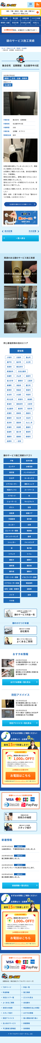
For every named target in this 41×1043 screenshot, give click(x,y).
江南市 (29, 381)
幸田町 (18, 427)
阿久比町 (10, 399)
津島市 (18, 385)
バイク (11, 595)
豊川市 (18, 432)
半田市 (28, 394)
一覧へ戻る (20, 238)
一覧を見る (20, 885)
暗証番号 (29, 583)
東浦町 (29, 399)
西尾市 (28, 413)
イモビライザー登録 (29, 577)
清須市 (9, 367)
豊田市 (18, 422)
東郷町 (9, 385)
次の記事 (32, 231)
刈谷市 (28, 418)
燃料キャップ (29, 484)
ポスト (11, 507)
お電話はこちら (20, 775)
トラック (12, 554)
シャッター (12, 542)
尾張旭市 (10, 371)
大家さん (36, 23)
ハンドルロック (29, 472)
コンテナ (12, 466)
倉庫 (29, 536)
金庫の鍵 (25, 18)
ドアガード (12, 496)
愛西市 (9, 390)
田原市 (9, 441)
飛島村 (18, 390)
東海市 (9, 404)
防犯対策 (15, 23)
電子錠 (29, 548)
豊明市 (20, 381)
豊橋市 (28, 427)
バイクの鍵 (36, 18)
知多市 (29, 408)
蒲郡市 (9, 436)
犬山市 (18, 376)
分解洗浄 (29, 466)
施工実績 (26, 992)
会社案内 (26, 1002)
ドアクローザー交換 (11, 583)
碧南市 (9, 418)
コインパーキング (11, 536)
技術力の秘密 (7, 1008)
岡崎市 (18, 413)
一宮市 (18, 441)
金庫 (29, 595)
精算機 (29, 531)
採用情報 (26, 1028)
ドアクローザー (11, 484)
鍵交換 (29, 565)
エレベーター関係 (11, 531)
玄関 (29, 525)
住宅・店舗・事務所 (19, 78)
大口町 (28, 362)
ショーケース (12, 501)
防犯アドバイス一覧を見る (20, 723)
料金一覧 (26, 987)
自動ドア (29, 513)
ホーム (3, 48)
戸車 (11, 460)
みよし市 (29, 422)
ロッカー (12, 525)
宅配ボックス (12, 490)
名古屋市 (24, 48)
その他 (11, 600)
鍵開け (7, 78)
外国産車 (12, 519)
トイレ (29, 554)
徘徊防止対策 (25, 23)
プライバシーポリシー (20, 781)
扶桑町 (9, 376)
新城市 (28, 436)
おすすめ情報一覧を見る (20, 682)
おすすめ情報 (28, 1013)
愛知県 (18, 48)
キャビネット (29, 501)
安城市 (9, 427)
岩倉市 (28, 376)
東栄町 (28, 432)
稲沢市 (18, 362)
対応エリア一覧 (11, 48)
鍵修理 (11, 565)
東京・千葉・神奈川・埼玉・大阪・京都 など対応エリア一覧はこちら (20, 12)
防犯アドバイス (8, 1018)
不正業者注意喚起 (9, 1028)
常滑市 (20, 399)
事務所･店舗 (5, 23)
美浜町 (20, 408)
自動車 (29, 589)
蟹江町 (28, 385)
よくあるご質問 (8, 1002)
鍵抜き (11, 560)
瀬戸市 (9, 362)
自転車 (11, 513)
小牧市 (9, 357)
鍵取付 (29, 571)
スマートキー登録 (11, 577)
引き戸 (11, 478)
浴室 (29, 507)
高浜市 (9, 422)
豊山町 (28, 357)
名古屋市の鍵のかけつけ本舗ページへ (20, 204)
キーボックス (29, 478)
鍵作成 (11, 571)
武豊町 (9, 413)
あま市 (9, 394)
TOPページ (7, 987)
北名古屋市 (22, 371)
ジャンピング (29, 542)
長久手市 (10, 381)
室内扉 (29, 519)
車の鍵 (15, 18)
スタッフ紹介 (7, 1013)
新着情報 (26, 1023)
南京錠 (11, 472)
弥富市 (28, 390)
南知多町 (19, 404)
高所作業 (29, 460)
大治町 (18, 394)
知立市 (18, 418)
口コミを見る (28, 997)
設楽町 (9, 432)
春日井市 (19, 367)
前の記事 (8, 231)
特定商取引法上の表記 (31, 1008)
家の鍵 (5, 18)
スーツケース (29, 490)
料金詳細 (6, 992)
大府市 (29, 404)
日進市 (18, 357)
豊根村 (18, 436)
